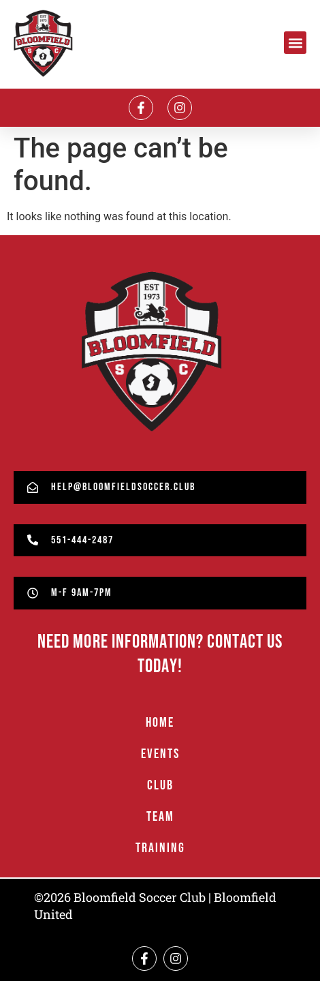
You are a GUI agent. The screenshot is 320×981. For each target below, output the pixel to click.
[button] (295, 42)
